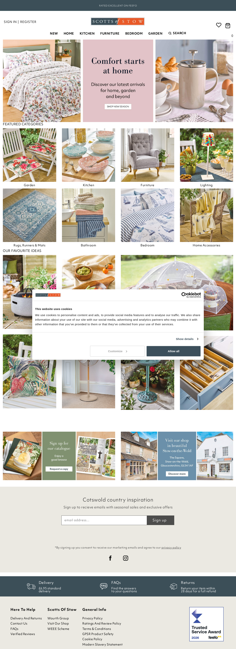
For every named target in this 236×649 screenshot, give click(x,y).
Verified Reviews (22, 634)
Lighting (206, 185)
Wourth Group (58, 618)
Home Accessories (206, 245)
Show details (185, 339)
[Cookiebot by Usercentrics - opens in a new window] (184, 295)
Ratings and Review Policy (101, 623)
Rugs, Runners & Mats (29, 245)
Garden (155, 33)
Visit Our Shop (58, 623)
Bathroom (88, 245)
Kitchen (87, 33)
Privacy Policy (92, 618)
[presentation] (118, 534)
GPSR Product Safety (98, 634)
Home (69, 33)
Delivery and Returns (26, 618)
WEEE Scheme (58, 629)
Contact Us (18, 623)
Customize (117, 351)
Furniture (110, 33)
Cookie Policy (92, 639)
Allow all (173, 351)
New (54, 33)
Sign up (160, 520)
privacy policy (171, 547)
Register (28, 22)
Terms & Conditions (96, 629)
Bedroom (134, 33)
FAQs (14, 629)
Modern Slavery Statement (102, 645)
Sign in (10, 22)
